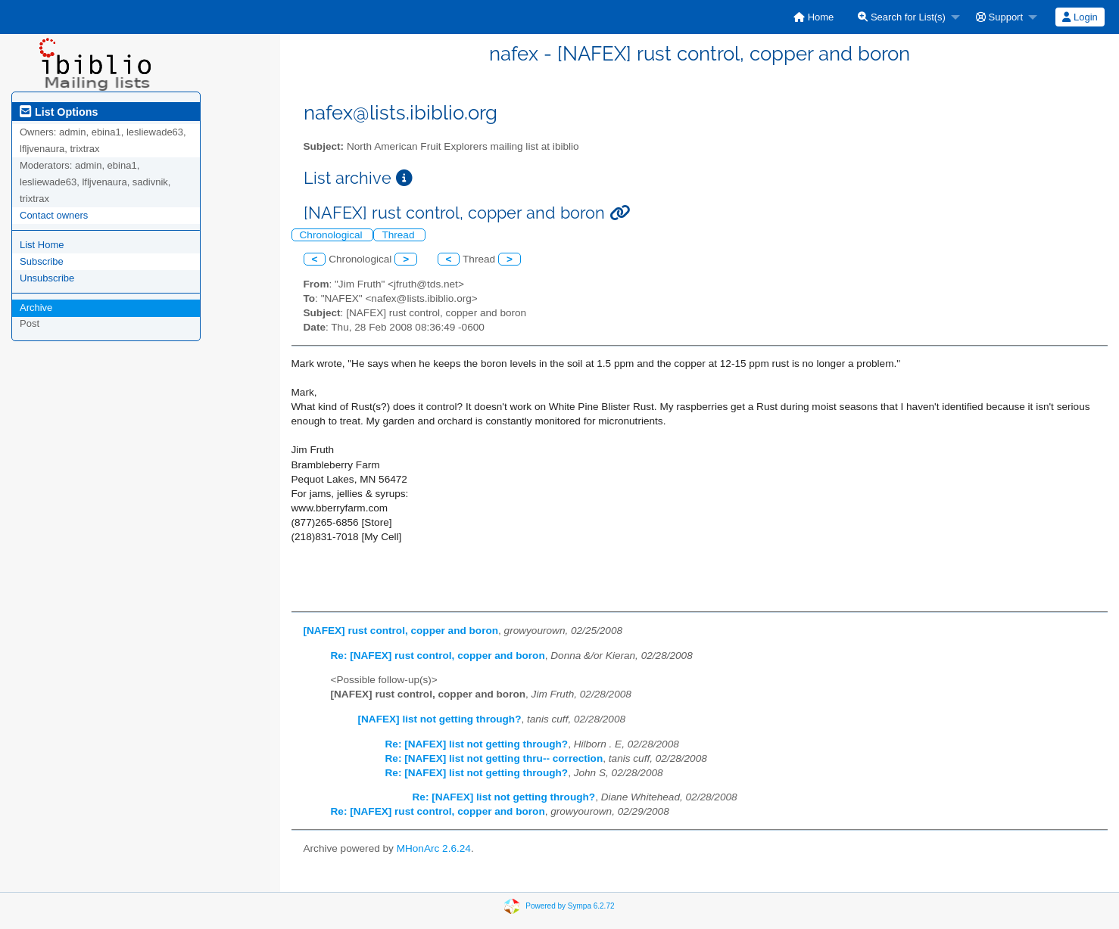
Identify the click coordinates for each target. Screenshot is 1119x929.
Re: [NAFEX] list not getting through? (477, 744)
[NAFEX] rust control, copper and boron (401, 630)
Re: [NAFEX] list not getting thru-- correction (494, 758)
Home (813, 17)
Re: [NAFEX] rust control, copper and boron (438, 655)
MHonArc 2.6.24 (434, 848)
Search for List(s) (902, 17)
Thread (399, 235)
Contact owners (54, 215)
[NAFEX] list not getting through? (440, 719)
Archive (36, 307)
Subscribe (42, 261)
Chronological (333, 235)
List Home (42, 244)
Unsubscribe (47, 278)
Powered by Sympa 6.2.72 (569, 905)
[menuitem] (813, 17)
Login (1079, 17)
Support (999, 17)
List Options (59, 112)
